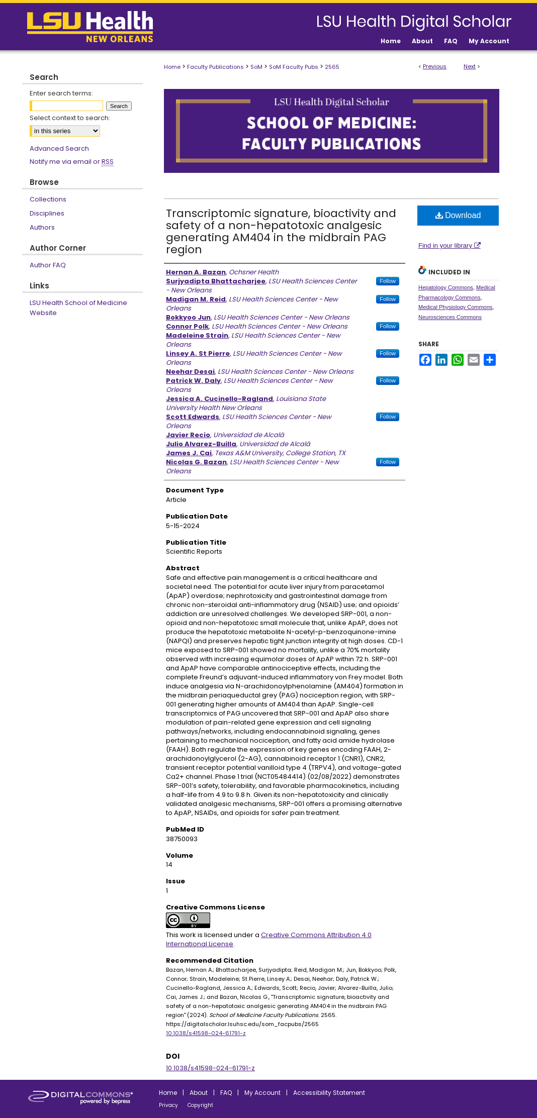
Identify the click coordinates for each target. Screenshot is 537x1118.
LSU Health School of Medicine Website (78, 308)
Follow (388, 281)
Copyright (200, 1105)
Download (458, 215)
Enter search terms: (61, 93)
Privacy (168, 1105)
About (199, 1092)
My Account (262, 1092)
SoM (256, 67)
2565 (332, 67)
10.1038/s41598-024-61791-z (206, 1033)
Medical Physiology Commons (455, 307)
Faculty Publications (215, 67)
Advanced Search (59, 148)
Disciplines (47, 213)
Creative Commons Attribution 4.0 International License (269, 939)
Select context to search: (70, 118)
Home (172, 67)
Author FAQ (48, 265)
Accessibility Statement (329, 1092)
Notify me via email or (72, 162)
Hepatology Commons (445, 287)
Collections (48, 199)
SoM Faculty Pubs (293, 67)
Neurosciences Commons (450, 317)
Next (470, 66)
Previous (434, 66)
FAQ (226, 1092)
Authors (42, 227)
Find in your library (449, 245)
